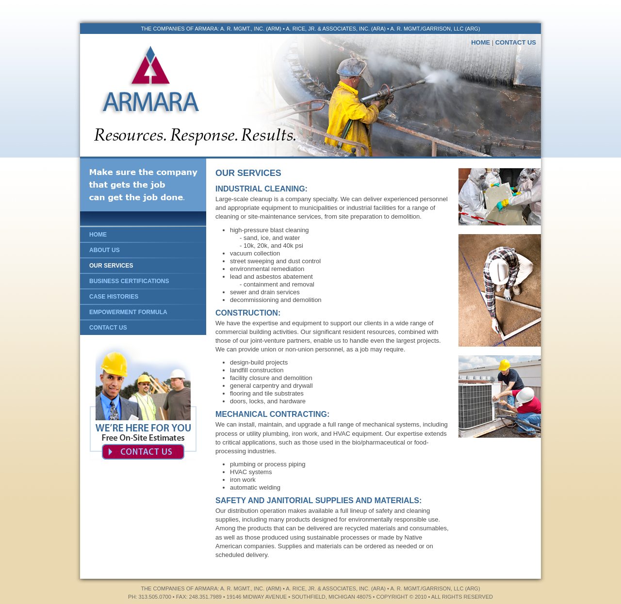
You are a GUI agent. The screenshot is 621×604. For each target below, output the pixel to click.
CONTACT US (515, 42)
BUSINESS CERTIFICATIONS (129, 281)
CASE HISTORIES (113, 296)
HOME (480, 42)
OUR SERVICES (111, 265)
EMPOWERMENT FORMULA (128, 312)
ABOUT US (104, 250)
